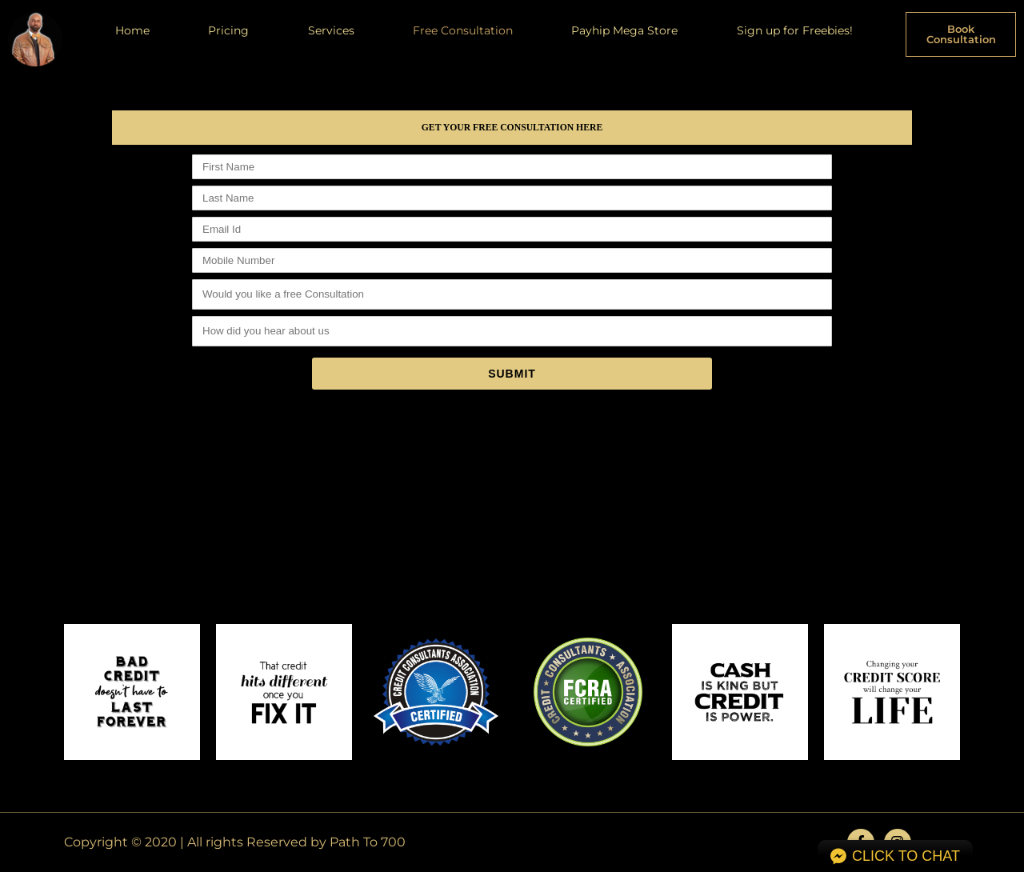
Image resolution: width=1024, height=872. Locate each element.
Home (132, 30)
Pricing (228, 30)
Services (331, 30)
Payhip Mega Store (624, 30)
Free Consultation (463, 30)
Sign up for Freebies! (795, 30)
